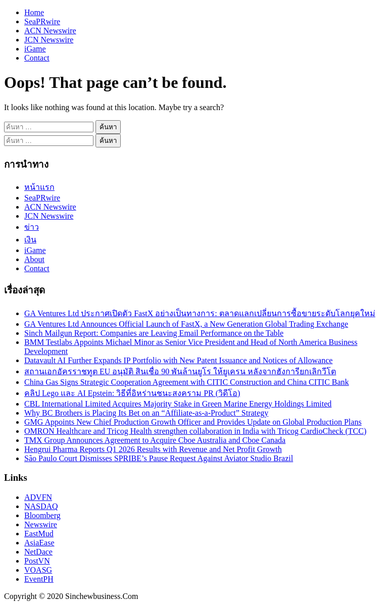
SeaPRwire (42, 21)
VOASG (38, 570)
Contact (37, 58)
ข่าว (31, 227)
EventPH (39, 579)
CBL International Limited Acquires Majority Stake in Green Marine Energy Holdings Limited (177, 403)
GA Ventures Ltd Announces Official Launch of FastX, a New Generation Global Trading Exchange (186, 324)
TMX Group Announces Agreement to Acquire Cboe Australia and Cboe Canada (154, 440)
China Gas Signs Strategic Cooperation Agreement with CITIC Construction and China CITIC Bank (186, 382)
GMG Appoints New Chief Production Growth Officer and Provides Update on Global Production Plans (193, 422)
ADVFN (38, 497)
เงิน (30, 239)
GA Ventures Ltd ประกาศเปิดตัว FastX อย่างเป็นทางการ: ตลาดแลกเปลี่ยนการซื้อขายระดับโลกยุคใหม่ (199, 313)
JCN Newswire (48, 39)
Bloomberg (42, 515)
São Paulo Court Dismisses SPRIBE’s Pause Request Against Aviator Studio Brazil (158, 458)
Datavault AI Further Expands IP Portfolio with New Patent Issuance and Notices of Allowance (178, 360)
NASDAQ (41, 506)
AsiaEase (39, 542)
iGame (35, 48)
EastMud (39, 533)
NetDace (38, 551)
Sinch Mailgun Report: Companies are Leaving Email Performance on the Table (153, 333)
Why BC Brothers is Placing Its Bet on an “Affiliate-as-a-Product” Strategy (146, 413)
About (34, 259)
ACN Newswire (50, 30)
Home (34, 12)
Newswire (40, 524)
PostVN (37, 561)
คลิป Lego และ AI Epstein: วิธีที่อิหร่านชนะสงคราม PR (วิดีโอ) (132, 393)
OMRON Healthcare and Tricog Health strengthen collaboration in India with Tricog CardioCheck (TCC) (195, 431)
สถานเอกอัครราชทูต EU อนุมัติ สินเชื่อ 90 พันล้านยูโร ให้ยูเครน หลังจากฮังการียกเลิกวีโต (180, 371)
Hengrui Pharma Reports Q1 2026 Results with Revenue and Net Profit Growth (153, 449)
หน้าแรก (39, 187)
